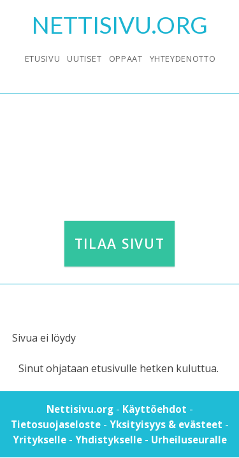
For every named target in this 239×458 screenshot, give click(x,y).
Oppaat (126, 58)
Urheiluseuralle (189, 439)
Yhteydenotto (183, 58)
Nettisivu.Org (120, 24)
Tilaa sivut (119, 244)
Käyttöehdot (154, 409)
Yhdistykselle (108, 439)
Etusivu (42, 58)
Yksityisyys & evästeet (166, 424)
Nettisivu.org (80, 409)
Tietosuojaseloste (56, 424)
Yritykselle (39, 439)
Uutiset (84, 58)
